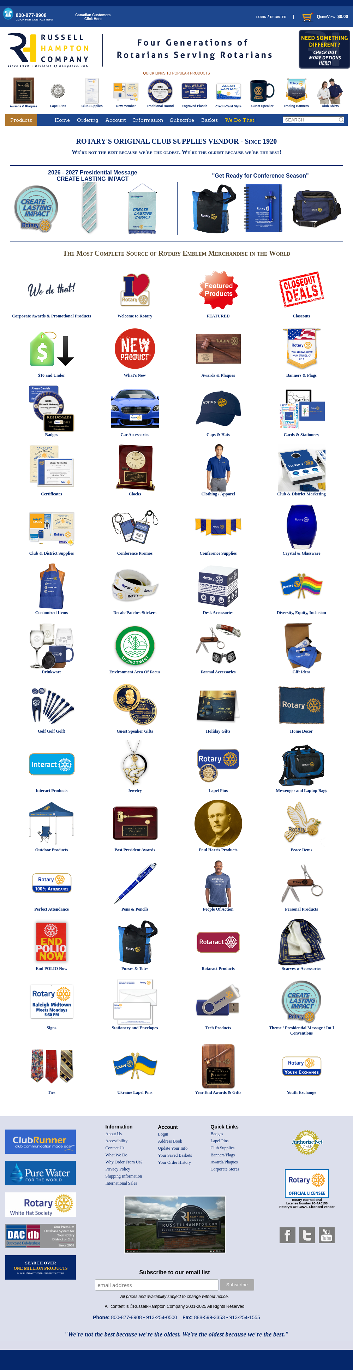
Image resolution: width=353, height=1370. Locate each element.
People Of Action (218, 909)
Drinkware (51, 671)
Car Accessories (135, 434)
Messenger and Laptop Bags (301, 790)
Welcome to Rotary (135, 316)
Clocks (135, 494)
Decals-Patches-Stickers (134, 612)
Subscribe (182, 120)
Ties (51, 1092)
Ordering (87, 120)
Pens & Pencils (134, 909)
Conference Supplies (218, 553)
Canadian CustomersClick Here (92, 17)
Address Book (170, 1141)
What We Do (116, 1154)
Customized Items (51, 612)
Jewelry (135, 790)
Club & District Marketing (301, 494)
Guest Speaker (262, 104)
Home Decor (301, 731)
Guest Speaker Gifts (134, 731)
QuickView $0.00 (324, 16)
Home (62, 120)
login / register (271, 16)
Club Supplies (92, 104)
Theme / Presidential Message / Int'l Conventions (301, 1030)
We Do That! (240, 120)
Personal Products (301, 909)
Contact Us (115, 1147)
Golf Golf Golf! (51, 731)
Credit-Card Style (228, 105)
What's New (135, 375)
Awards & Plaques (23, 104)
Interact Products (51, 790)
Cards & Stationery (301, 434)
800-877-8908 (34, 16)
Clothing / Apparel (218, 494)
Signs (51, 1027)
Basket (209, 120)
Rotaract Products (218, 968)
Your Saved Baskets (175, 1155)
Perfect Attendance (51, 909)
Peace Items (301, 849)
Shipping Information (124, 1176)
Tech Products (218, 1027)
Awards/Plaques (224, 1162)
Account (115, 120)
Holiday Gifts (218, 731)
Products (21, 120)
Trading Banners (296, 104)
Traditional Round (160, 104)
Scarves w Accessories (301, 968)
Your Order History (174, 1162)
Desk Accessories (218, 612)
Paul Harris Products (218, 849)
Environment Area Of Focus (135, 671)
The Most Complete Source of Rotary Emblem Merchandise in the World (177, 253)
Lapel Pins (58, 104)
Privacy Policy (118, 1169)
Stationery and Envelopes (135, 1027)
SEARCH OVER (41, 1268)
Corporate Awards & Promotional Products (51, 316)
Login (163, 1134)
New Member (126, 104)
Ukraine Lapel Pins (134, 1092)
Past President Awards (135, 849)
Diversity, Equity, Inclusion (301, 612)
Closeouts (301, 316)
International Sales (121, 1183)
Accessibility (117, 1140)
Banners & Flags (301, 375)
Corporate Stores (225, 1169)
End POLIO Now (51, 968)
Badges (51, 434)
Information (148, 120)
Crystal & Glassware (301, 553)
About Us (114, 1133)
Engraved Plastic (194, 104)
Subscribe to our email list (174, 1272)
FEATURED (218, 316)
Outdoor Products (51, 849)
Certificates (51, 494)
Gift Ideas (302, 671)
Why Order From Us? (124, 1162)
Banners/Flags (223, 1154)
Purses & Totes (135, 968)
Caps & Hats (218, 434)
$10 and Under (51, 375)
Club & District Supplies (51, 553)
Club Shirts (330, 104)
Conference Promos (135, 553)
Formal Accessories (218, 671)
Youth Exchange (301, 1092)
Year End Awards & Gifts (218, 1092)
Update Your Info (173, 1148)
